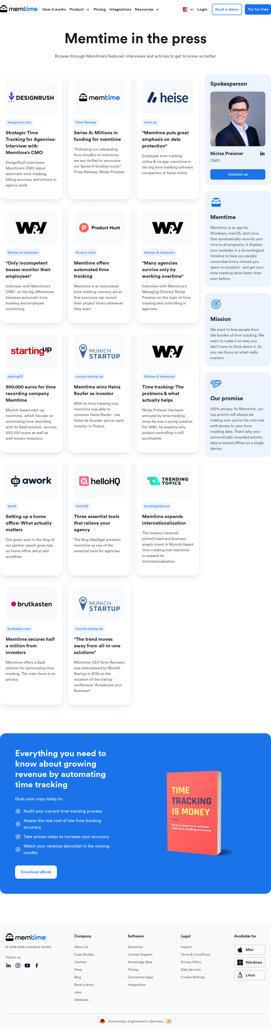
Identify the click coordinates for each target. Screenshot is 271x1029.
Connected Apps (140, 977)
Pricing (100, 9)
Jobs (77, 992)
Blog (77, 977)
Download (135, 947)
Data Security (191, 969)
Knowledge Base (140, 962)
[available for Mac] (249, 950)
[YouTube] (27, 965)
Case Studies (84, 954)
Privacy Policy (191, 962)
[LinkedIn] (262, 153)
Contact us (238, 174)
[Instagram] (18, 965)
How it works (54, 9)
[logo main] (19, 9)
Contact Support (140, 954)
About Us (81, 947)
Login (202, 9)
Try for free (258, 9)
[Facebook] (37, 965)
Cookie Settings (193, 977)
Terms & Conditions (195, 954)
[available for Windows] (249, 962)
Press (78, 969)
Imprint (186, 947)
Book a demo (227, 9)
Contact (80, 962)
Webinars (81, 1000)
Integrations (120, 9)
